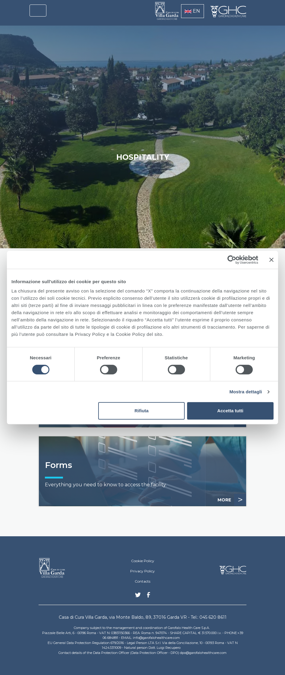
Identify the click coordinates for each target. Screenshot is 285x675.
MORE (232, 500)
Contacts (142, 581)
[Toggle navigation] (38, 11)
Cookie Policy (142, 561)
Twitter (137, 597)
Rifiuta (142, 410)
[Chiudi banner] (271, 260)
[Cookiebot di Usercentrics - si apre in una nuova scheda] (231, 259)
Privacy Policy (142, 571)
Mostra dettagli (245, 391)
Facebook (148, 596)
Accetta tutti (230, 410)
